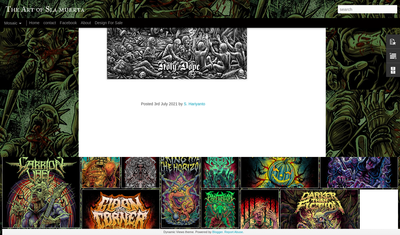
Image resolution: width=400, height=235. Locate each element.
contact (49, 23)
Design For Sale (108, 23)
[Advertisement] (173, 73)
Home (34, 23)
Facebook (68, 23)
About (86, 23)
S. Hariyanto (194, 37)
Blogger (217, 232)
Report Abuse (233, 232)
